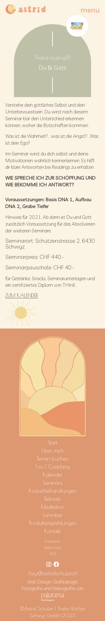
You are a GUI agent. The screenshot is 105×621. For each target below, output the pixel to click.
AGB (52, 554)
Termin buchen (52, 459)
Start (52, 442)
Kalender (52, 475)
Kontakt (52, 531)
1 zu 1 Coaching (52, 467)
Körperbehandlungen (52, 491)
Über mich (52, 450)
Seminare (52, 483)
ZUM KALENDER (21, 295)
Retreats (53, 499)
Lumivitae (52, 515)
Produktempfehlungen (52, 523)
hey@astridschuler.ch (52, 573)
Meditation (52, 507)
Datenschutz (52, 547)
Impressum (52, 541)
